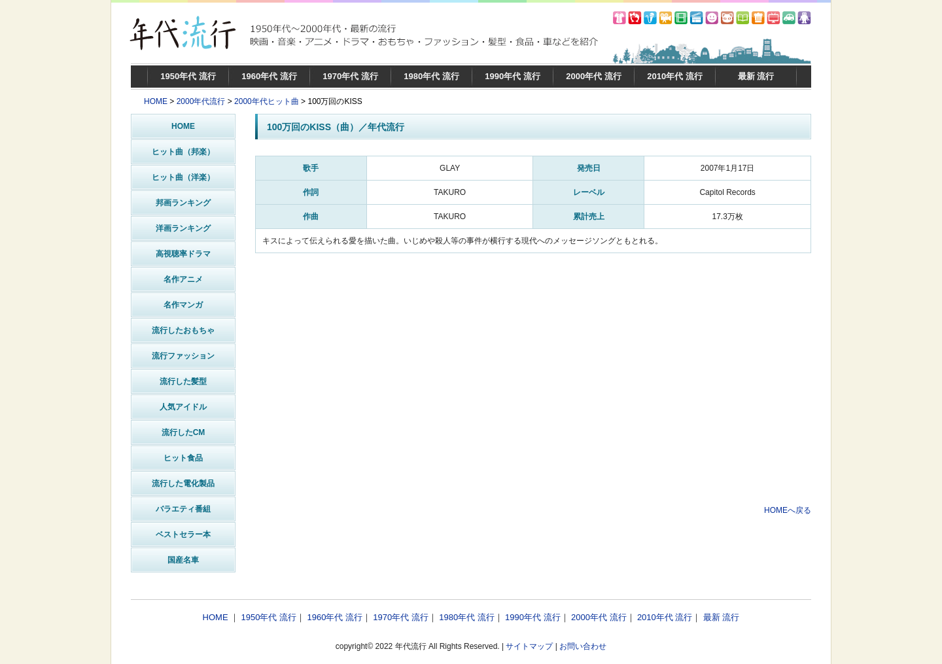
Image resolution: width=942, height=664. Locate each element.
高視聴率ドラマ (183, 253)
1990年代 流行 (512, 76)
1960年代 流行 (269, 76)
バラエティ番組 (183, 509)
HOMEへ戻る (787, 510)
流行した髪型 (183, 381)
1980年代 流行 (431, 76)
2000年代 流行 (593, 76)
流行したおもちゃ (183, 330)
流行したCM (183, 432)
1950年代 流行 (188, 76)
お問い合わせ (582, 646)
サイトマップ (529, 646)
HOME (155, 101)
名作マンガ (183, 304)
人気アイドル (183, 406)
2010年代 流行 (675, 76)
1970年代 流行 (350, 76)
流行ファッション (183, 355)
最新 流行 (756, 76)
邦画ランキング (183, 202)
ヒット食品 (183, 458)
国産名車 (183, 560)
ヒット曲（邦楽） (183, 151)
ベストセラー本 (183, 534)
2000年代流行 (201, 101)
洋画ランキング (183, 228)
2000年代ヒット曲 (266, 101)
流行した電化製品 (183, 483)
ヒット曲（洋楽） (183, 177)
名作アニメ (183, 279)
